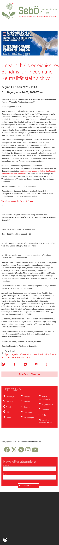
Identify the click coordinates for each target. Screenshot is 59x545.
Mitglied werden (48, 404)
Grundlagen (10, 396)
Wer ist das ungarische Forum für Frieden (17, 201)
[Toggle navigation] (3, 27)
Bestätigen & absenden (28, 485)
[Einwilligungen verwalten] (5, 540)
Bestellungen (29, 418)
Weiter (35, 374)
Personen (9, 402)
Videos (8, 418)
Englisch (27, 396)
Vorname (6, 465)
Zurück (23, 374)
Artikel (8, 407)
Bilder (8, 412)
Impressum (28, 412)
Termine (27, 402)
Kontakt (27, 407)
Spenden (45, 410)
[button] (6, 364)
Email (5, 474)
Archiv (44, 415)
